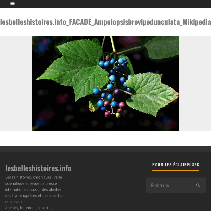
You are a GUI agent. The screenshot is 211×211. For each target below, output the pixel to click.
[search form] (168, 185)
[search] (198, 185)
